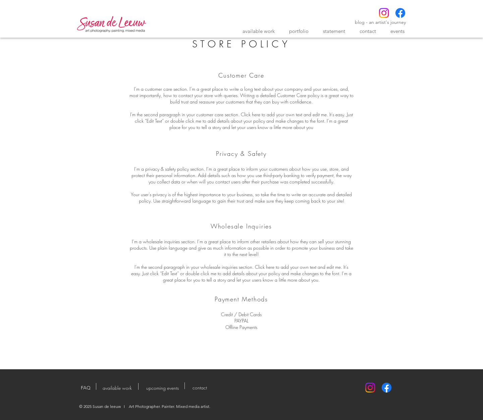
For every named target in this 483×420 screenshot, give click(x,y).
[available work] (117, 388)
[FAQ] (85, 388)
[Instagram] (383, 12)
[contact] (199, 388)
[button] (259, 31)
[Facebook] (400, 12)
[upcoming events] (162, 388)
